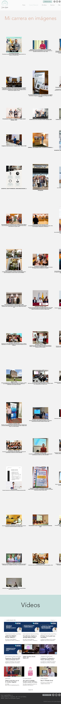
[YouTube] (57, 2)
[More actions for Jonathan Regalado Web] (10, 620)
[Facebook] (54, 2)
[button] (10, 620)
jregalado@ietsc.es (8, 695)
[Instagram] (60, 2)
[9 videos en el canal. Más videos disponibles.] (30, 654)
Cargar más (30, 689)
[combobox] (53, 620)
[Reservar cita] (47, 2)
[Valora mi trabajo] (46, 695)
